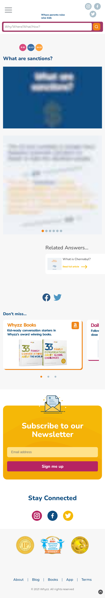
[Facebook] (46, 298)
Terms (86, 579)
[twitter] (93, 14)
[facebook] (97, 6)
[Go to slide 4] (53, 231)
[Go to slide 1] (43, 231)
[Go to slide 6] (61, 231)
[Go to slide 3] (50, 231)
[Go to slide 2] (46, 231)
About (18, 579)
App (69, 579)
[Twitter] (58, 298)
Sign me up (52, 466)
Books (53, 579)
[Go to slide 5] (57, 231)
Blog (36, 579)
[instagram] (88, 6)
